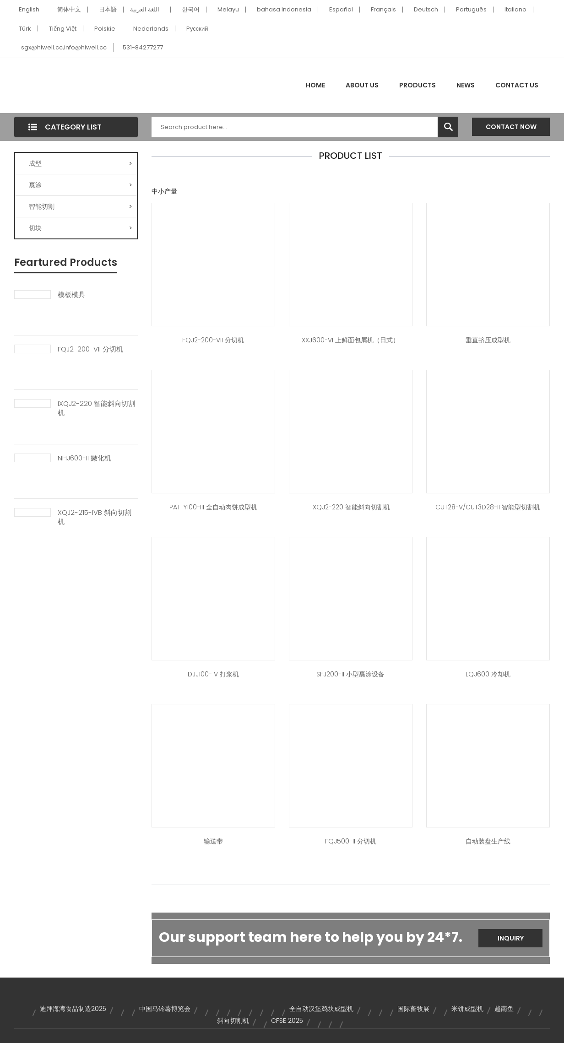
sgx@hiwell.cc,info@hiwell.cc (64, 47)
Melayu (228, 9)
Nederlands (150, 28)
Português (471, 9)
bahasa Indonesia (284, 9)
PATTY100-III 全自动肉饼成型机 (213, 507)
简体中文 (69, 9)
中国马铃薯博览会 (164, 1008)
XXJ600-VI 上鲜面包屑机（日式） (350, 340)
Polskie (104, 28)
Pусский (197, 28)
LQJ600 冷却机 (488, 674)
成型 (80, 163)
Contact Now (511, 126)
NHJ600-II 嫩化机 (84, 458)
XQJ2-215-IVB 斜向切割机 (94, 517)
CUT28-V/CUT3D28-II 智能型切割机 (487, 507)
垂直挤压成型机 (488, 340)
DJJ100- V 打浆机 (213, 674)
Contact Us (516, 85)
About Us (362, 85)
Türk (25, 28)
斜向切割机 (233, 1020)
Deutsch (426, 9)
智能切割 (80, 206)
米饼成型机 (467, 1008)
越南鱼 (504, 1008)
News (465, 85)
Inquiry (511, 938)
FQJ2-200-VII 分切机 (90, 349)
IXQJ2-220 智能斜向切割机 (96, 408)
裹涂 (80, 185)
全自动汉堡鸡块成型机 (321, 1008)
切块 (80, 228)
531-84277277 (143, 47)
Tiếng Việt (62, 28)
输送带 (213, 841)
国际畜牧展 (413, 1008)
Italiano (515, 9)
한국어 (191, 9)
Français (383, 9)
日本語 (108, 9)
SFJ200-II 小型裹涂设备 (350, 674)
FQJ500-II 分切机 (350, 841)
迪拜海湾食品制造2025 (73, 1008)
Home (315, 85)
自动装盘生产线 (488, 841)
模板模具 (71, 294)
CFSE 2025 (287, 1020)
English (29, 9)
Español (341, 9)
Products (417, 85)
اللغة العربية (144, 9)
